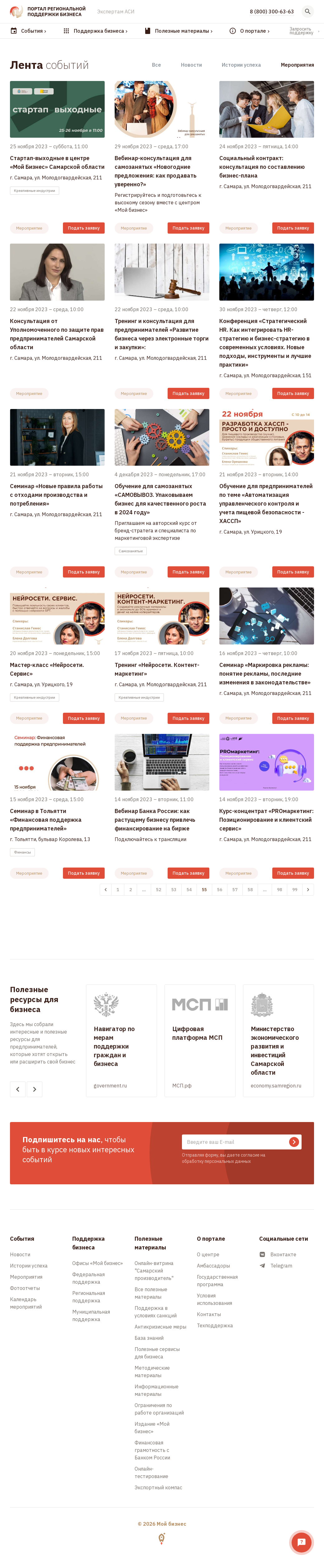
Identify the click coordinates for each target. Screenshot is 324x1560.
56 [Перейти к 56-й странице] (219, 889)
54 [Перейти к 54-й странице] (189, 889)
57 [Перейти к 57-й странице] (234, 889)
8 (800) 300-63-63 (272, 11)
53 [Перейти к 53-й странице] (173, 889)
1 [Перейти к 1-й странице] (118, 889)
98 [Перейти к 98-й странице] (279, 889)
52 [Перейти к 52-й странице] (158, 889)
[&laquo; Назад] (106, 890)
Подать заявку (84, 228)
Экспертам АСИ (116, 11)
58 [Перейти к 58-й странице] (250, 889)
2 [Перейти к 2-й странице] (130, 889)
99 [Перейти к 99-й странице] (294, 889)
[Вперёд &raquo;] (308, 890)
